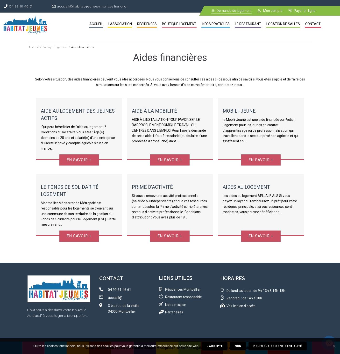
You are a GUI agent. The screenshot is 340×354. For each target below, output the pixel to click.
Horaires (232, 278)
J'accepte (215, 346)
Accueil (34, 47)
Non (238, 346)
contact (111, 278)
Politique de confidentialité (277, 346)
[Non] (334, 346)
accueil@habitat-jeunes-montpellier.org (91, 6)
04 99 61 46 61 (21, 6)
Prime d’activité (152, 187)
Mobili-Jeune (239, 111)
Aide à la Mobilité (154, 111)
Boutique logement (54, 47)
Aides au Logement (246, 187)
